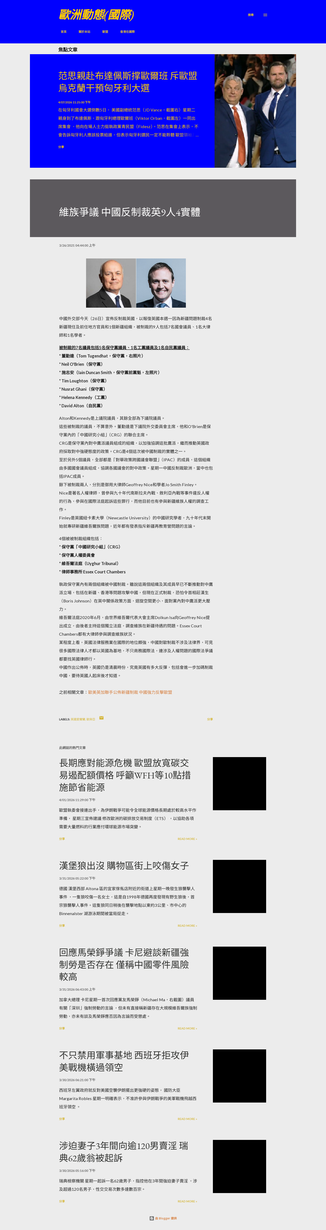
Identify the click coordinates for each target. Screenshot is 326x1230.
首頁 (61, 31)
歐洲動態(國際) (96, 14)
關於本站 (82, 31)
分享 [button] (61, 147)
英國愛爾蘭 (78, 719)
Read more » (187, 839)
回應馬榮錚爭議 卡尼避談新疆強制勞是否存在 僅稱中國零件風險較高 (124, 965)
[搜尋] (251, 15)
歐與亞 (90, 719)
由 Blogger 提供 (163, 1218)
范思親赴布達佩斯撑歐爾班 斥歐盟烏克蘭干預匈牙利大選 (127, 82)
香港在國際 (125, 31)
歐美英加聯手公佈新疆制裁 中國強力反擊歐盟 (130, 692)
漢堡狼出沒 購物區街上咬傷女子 (124, 866)
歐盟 (103, 31)
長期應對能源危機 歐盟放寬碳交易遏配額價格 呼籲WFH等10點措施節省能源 (125, 775)
